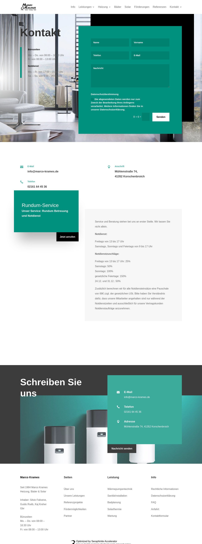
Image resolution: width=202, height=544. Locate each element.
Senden (160, 117)
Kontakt (174, 6)
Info (73, 6)
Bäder (117, 6)
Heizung (103, 6)
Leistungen (85, 6)
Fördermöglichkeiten (75, 509)
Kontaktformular (160, 516)
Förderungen (141, 6)
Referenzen (159, 6)
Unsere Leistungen (74, 495)
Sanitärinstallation (117, 495)
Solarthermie (114, 509)
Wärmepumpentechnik (119, 489)
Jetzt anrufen (67, 236)
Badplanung (114, 502)
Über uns (69, 489)
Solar (128, 6)
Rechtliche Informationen (165, 489)
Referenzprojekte (73, 502)
